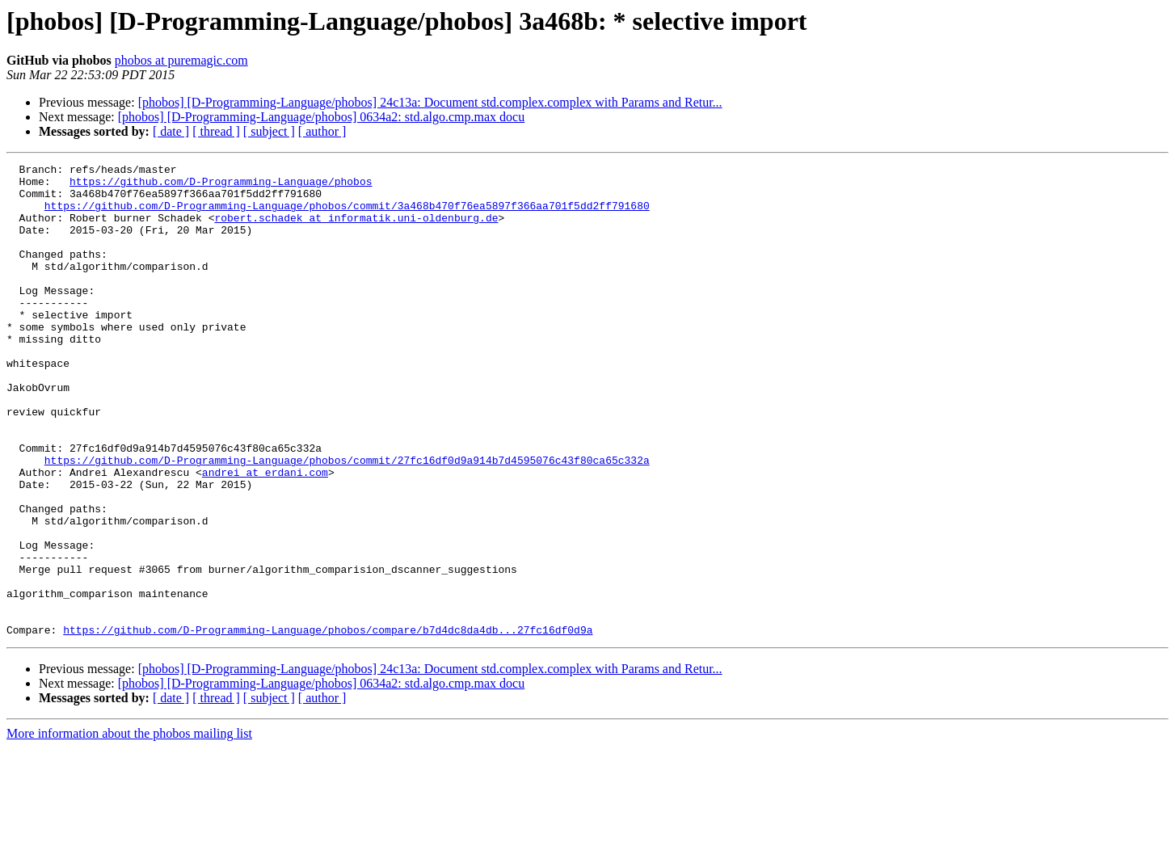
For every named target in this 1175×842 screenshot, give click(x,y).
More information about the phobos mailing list (129, 828)
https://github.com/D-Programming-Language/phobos (220, 186)
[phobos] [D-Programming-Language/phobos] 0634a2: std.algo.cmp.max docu (321, 117)
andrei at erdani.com (265, 535)
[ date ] (171, 131)
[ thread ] (216, 131)
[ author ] (322, 131)
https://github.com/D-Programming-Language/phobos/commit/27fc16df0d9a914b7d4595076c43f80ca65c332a (347, 520)
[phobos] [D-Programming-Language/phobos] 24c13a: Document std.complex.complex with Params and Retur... (430, 102)
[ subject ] (269, 131)
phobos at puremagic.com (181, 60)
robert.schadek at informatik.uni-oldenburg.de (356, 229)
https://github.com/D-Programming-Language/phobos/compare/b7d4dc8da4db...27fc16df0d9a (327, 724)
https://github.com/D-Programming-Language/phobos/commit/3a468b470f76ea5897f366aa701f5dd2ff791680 (347, 215)
